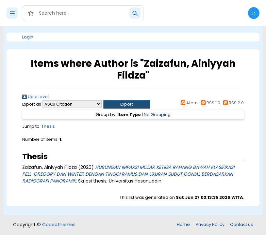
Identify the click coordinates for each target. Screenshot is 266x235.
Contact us (241, 224)
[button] (253, 13)
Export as (31, 104)
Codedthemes (58, 224)
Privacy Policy (210, 224)
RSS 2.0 (232, 103)
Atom (188, 103)
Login (27, 37)
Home (183, 224)
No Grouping (157, 114)
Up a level (35, 96)
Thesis (48, 126)
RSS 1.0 (209, 103)
